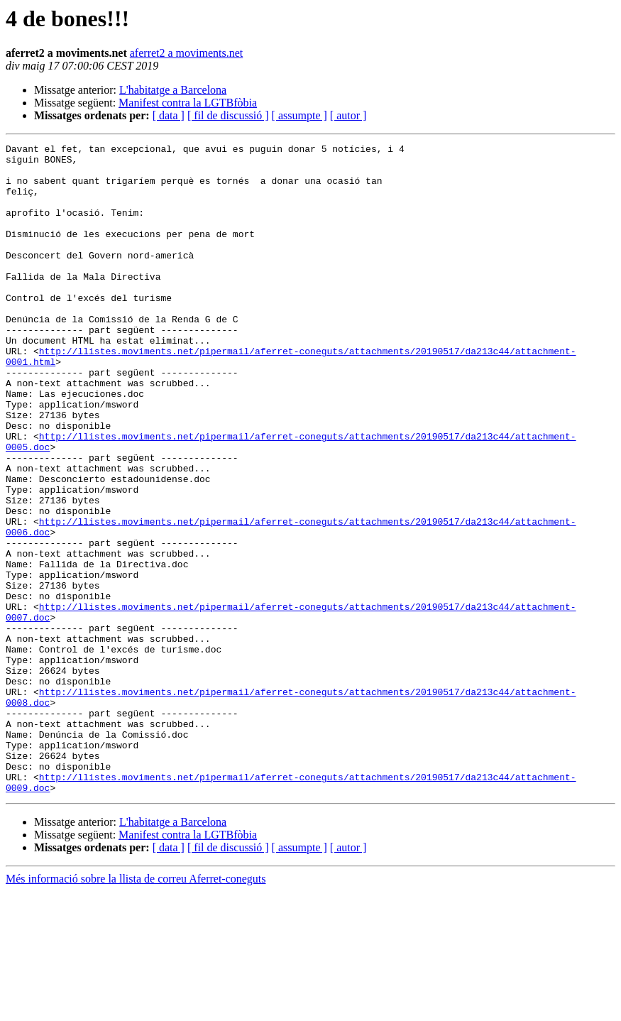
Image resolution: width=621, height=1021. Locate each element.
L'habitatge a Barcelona (172, 90)
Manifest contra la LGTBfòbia (188, 103)
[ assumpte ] (299, 115)
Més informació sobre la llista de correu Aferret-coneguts (136, 1009)
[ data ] (169, 115)
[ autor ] (348, 115)
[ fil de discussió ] (228, 115)
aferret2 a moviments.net (186, 53)
